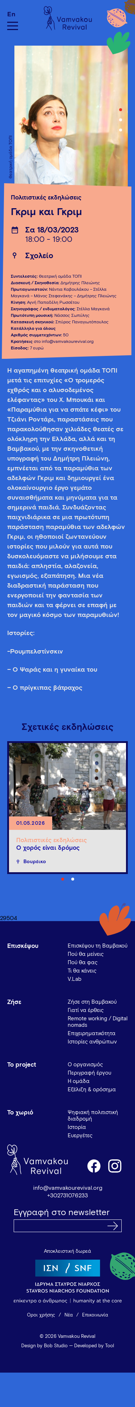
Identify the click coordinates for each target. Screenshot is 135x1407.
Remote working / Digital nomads (97, 1022)
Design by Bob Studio (44, 1346)
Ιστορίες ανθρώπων (92, 1042)
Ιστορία (77, 1127)
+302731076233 (67, 1195)
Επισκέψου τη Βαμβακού (97, 946)
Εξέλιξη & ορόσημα (92, 1089)
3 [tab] (120, 130)
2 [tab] (120, 119)
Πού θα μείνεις (86, 954)
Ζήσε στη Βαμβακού (92, 1002)
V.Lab (74, 979)
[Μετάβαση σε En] (12, 14)
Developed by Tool (94, 1346)
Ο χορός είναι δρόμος (48, 848)
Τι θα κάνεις (82, 971)
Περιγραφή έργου (89, 1073)
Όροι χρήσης (41, 1315)
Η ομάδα (79, 1081)
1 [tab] (120, 109)
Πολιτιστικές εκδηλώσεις (46, 198)
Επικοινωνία (95, 1315)
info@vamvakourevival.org (67, 1188)
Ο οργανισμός (85, 1064)
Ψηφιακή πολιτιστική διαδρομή (93, 1116)
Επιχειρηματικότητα (92, 1033)
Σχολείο (39, 256)
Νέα (68, 1315)
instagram (115, 1165)
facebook (94, 1165)
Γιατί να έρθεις (86, 1010)
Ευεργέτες (80, 1135)
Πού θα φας (83, 962)
